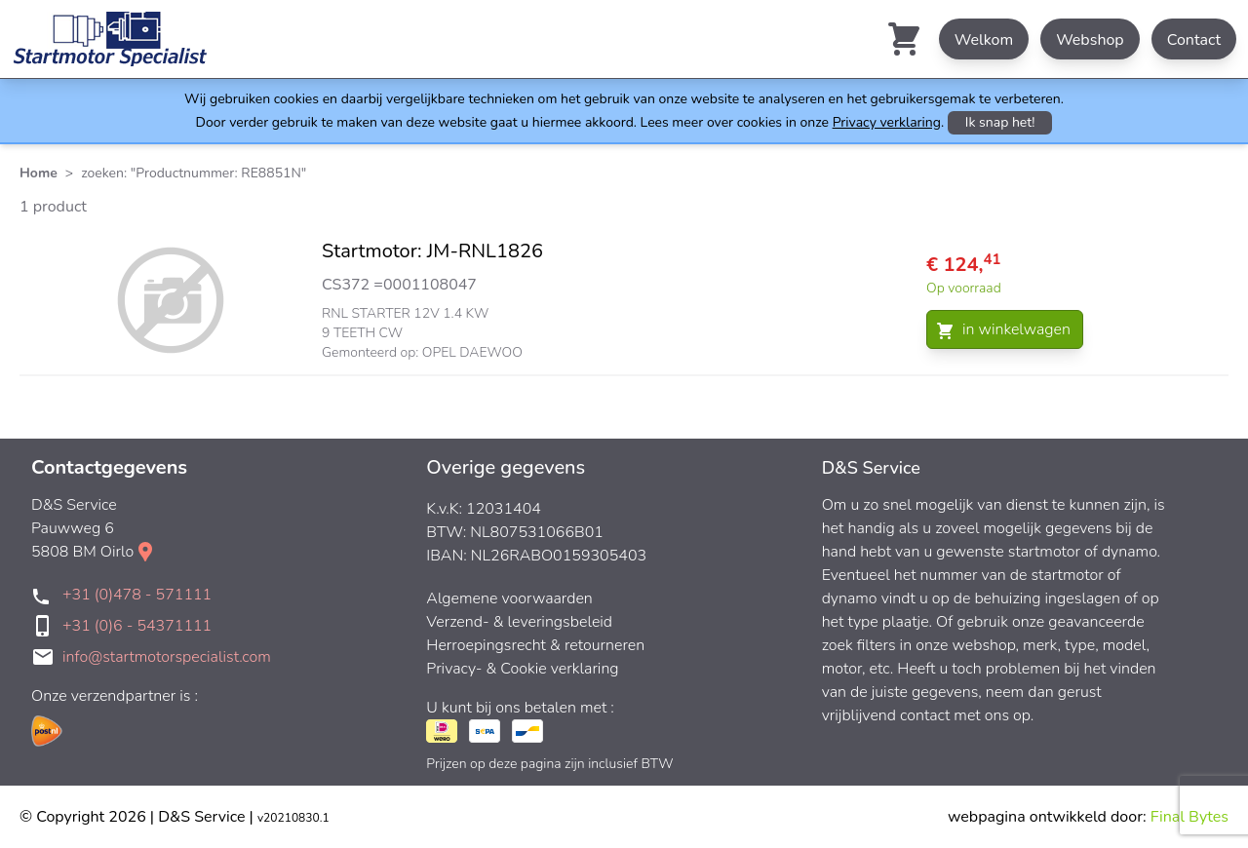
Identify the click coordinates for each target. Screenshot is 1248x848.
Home (39, 173)
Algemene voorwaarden (509, 598)
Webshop (1090, 40)
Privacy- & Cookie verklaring (522, 668)
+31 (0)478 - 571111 (137, 594)
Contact (1194, 40)
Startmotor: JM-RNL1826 (432, 251)
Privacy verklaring (887, 122)
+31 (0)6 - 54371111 (137, 625)
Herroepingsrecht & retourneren (535, 645)
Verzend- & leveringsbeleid (519, 622)
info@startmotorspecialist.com (166, 657)
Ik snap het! (1000, 122)
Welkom (984, 40)
